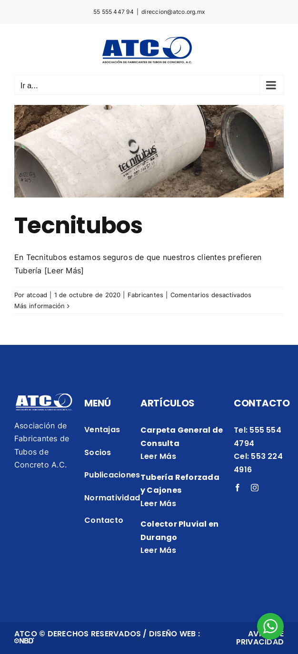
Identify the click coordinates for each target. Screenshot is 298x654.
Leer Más (158, 456)
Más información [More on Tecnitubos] (39, 306)
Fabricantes (146, 295)
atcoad (37, 295)
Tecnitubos (78, 225)
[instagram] (254, 487)
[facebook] (237, 487)
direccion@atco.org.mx (173, 11)
